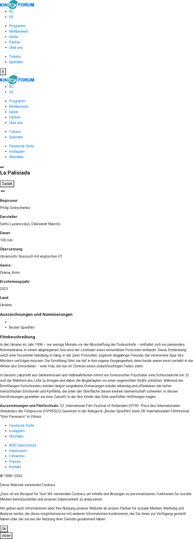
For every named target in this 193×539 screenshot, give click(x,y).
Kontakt (15, 467)
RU (11, 11)
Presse (15, 461)
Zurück (7, 184)
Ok (4, 529)
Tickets (15, 56)
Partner (14, 42)
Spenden (16, 62)
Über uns (16, 47)
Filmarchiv (17, 456)
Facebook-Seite (21, 146)
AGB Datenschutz (22, 445)
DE (11, 17)
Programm (17, 26)
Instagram (17, 151)
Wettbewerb (18, 31)
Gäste (13, 37)
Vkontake (16, 157)
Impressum (18, 451)
